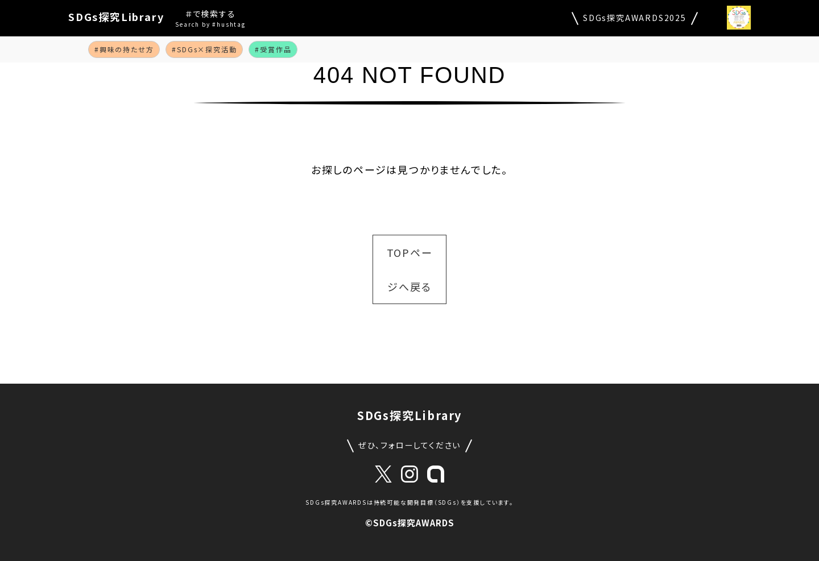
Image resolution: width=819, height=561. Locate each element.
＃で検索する (210, 18)
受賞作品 (275, 49)
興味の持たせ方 (127, 49)
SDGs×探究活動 (207, 49)
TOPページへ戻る (410, 269)
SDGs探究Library (116, 16)
